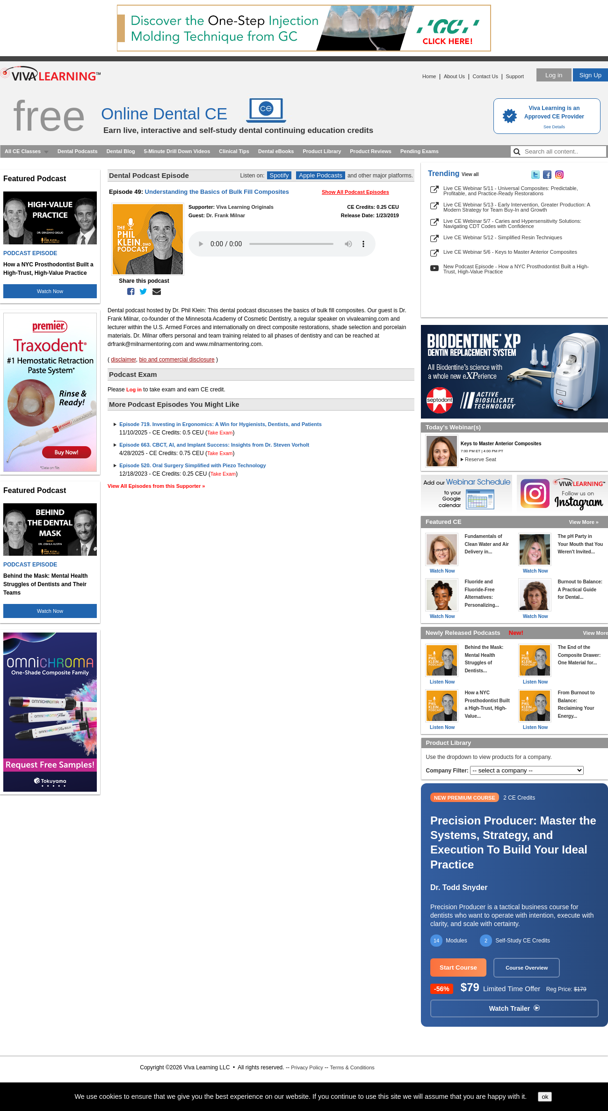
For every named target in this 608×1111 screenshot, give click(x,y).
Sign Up (590, 75)
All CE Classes (23, 151)
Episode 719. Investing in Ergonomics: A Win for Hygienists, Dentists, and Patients (220, 424)
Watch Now (50, 291)
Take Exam (219, 432)
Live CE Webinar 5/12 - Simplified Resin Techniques (502, 237)
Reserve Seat (480, 459)
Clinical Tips (234, 151)
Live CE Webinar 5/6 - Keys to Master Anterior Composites (510, 252)
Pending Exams (419, 151)
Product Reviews (370, 151)
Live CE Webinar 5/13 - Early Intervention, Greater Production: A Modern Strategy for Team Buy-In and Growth (516, 207)
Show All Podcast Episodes (355, 192)
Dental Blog (121, 151)
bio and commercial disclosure (176, 359)
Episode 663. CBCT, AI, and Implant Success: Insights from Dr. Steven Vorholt (214, 445)
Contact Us (485, 76)
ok (545, 1096)
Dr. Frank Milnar (225, 215)
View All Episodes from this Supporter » (156, 486)
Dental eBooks (276, 151)
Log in (553, 75)
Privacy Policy (307, 1067)
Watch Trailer (514, 1008)
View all (470, 174)
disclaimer (123, 359)
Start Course (458, 967)
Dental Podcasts (78, 151)
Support (515, 76)
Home (429, 76)
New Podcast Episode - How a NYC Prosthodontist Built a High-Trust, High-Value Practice (516, 269)
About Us (454, 76)
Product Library (322, 151)
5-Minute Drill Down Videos (177, 151)
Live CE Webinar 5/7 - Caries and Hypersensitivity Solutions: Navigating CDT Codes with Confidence (512, 223)
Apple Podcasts (320, 175)
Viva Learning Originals (245, 207)
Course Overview (527, 968)
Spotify (279, 175)
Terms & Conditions (352, 1067)
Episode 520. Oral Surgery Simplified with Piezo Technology (192, 465)
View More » (584, 522)
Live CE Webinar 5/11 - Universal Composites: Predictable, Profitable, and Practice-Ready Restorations (510, 190)
